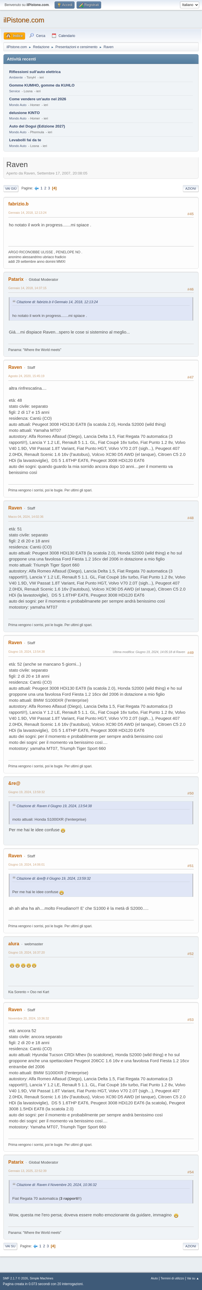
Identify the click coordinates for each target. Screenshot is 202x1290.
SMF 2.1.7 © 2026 (15, 1278)
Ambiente (16, 77)
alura (13, 943)
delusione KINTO (24, 113)
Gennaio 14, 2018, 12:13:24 (27, 212)
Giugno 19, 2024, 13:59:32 (26, 792)
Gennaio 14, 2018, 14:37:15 (27, 288)
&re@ (14, 783)
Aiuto (154, 1278)
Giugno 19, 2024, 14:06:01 (26, 864)
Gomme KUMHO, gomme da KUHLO (42, 85)
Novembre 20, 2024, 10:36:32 (28, 1018)
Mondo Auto (17, 105)
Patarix (15, 279)
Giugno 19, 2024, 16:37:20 (26, 952)
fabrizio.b (18, 203)
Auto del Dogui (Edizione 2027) (37, 126)
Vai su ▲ (193, 1278)
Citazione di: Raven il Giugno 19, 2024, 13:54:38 (54, 806)
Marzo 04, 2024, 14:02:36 (25, 516)
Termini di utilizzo (172, 1278)
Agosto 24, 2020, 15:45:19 (26, 376)
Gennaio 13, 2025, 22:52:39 (27, 1171)
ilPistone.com (23, 20)
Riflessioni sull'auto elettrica (35, 72)
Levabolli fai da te (25, 140)
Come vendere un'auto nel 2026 (37, 99)
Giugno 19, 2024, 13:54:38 (26, 651)
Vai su (10, 1246)
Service (14, 91)
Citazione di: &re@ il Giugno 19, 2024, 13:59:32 (54, 879)
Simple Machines (41, 1278)
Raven (15, 367)
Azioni (190, 188)
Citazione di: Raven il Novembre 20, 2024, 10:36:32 (57, 1185)
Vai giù (11, 188)
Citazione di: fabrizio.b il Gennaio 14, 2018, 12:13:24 (57, 302)
